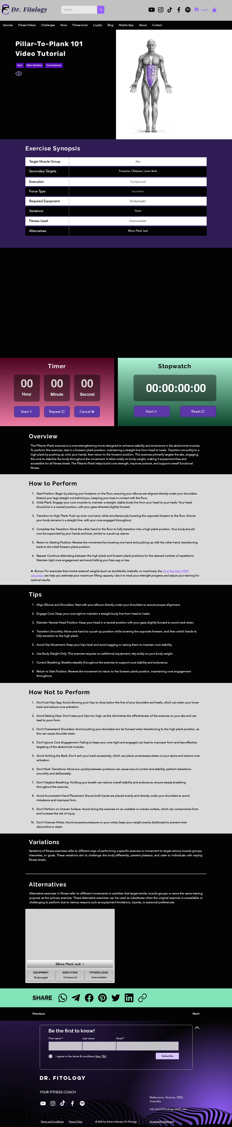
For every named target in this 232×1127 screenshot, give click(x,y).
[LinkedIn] (129, 997)
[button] (214, 9)
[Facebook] (178, 9)
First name (55, 1038)
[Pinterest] (102, 997)
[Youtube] (151, 9)
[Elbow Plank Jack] (70, 964)
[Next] (190, 1013)
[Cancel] (87, 411)
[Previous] (45, 1013)
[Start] (27, 411)
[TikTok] (169, 9)
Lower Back (150, 171)
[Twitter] (115, 997)
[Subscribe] (167, 1056)
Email (119, 1038)
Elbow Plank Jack (138, 230)
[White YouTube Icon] (43, 1103)
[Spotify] (187, 9)
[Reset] (198, 411)
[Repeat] (57, 411)
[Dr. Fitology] (5, 9)
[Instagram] (160, 9)
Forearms (124, 171)
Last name (88, 1038)
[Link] (142, 997)
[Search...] (76, 10)
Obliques (136, 171)
